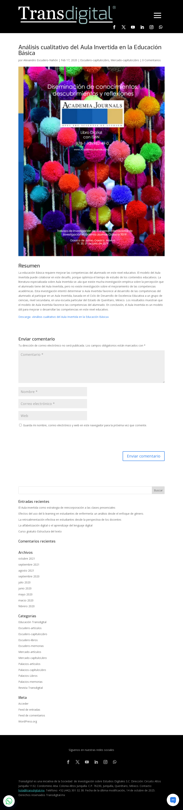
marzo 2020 (25, 600)
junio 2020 (25, 588)
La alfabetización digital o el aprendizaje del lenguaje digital (55, 525)
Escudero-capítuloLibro (94, 60)
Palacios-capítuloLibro (32, 670)
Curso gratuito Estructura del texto (40, 531)
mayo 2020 (25, 594)
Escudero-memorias (31, 646)
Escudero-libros (28, 640)
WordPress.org (27, 721)
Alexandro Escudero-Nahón (40, 60)
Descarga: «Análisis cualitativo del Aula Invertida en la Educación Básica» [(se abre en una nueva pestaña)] (63, 317)
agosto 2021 (26, 570)
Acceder (23, 703)
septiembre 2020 (28, 576)
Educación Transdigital (32, 622)
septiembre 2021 (28, 564)
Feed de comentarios (31, 715)
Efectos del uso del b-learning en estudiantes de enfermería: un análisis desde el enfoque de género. (81, 513)
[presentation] (47, 439)
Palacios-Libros (28, 676)
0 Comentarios (151, 60)
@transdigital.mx (34, 790)
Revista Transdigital (30, 688)
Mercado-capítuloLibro (125, 60)
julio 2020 (24, 582)
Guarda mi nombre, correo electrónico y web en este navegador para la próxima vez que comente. (85, 425)
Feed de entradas (29, 709)
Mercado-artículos (29, 652)
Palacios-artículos (29, 664)
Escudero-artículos (30, 628)
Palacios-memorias (30, 682)
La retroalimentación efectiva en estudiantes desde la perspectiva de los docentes (69, 519)
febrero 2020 (26, 606)
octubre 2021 (26, 558)
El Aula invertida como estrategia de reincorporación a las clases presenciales (66, 507)
